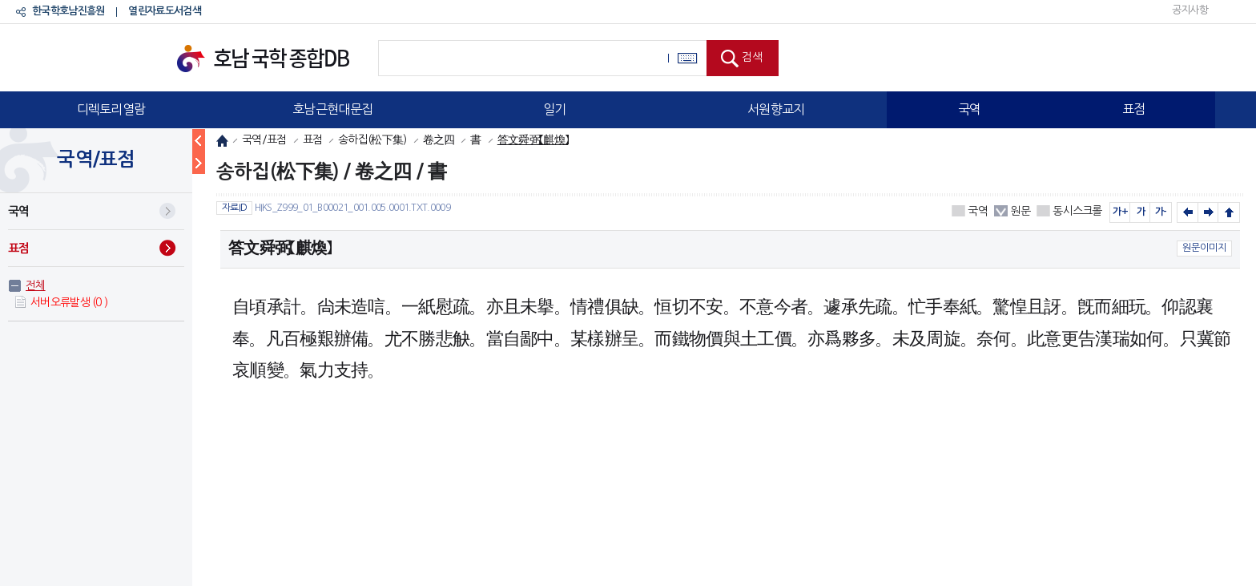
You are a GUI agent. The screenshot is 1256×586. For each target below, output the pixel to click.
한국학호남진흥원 (68, 11)
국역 (969, 109)
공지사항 (1190, 10)
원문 (1020, 210)
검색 (752, 57)
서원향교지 (776, 109)
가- (1161, 211)
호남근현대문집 (332, 109)
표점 (1133, 109)
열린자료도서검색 (164, 11)
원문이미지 (1204, 248)
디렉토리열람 (111, 109)
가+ (1120, 211)
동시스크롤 (1077, 210)
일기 (554, 109)
